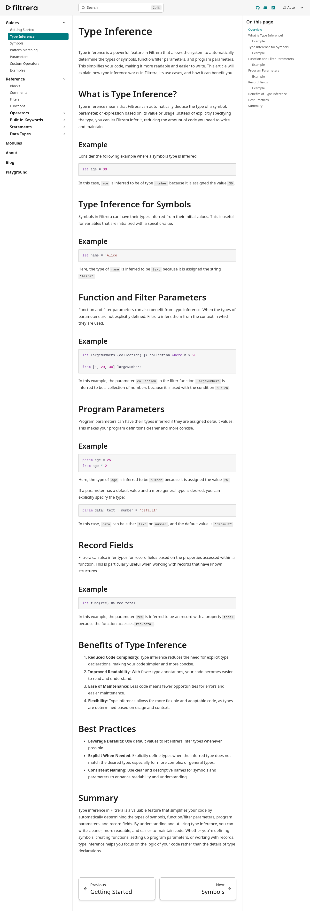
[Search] (121, 8)
